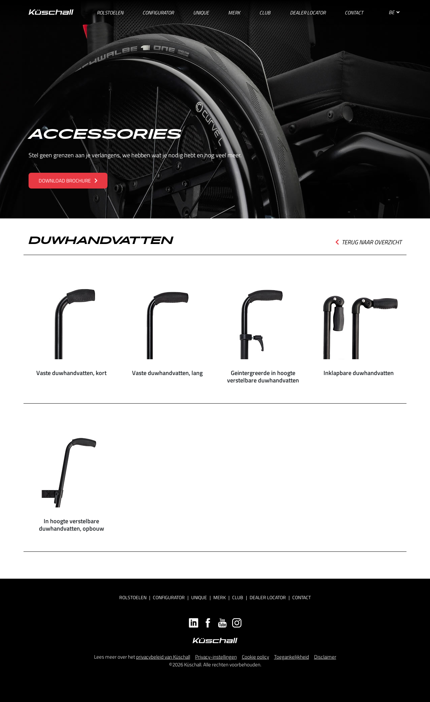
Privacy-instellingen (216, 657)
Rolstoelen (132, 597)
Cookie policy (255, 657)
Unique (199, 597)
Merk (219, 597)
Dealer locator (268, 597)
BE (394, 12)
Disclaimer (325, 657)
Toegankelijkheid (291, 657)
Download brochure (68, 180)
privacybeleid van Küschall (163, 657)
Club (237, 597)
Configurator (169, 597)
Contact (301, 597)
